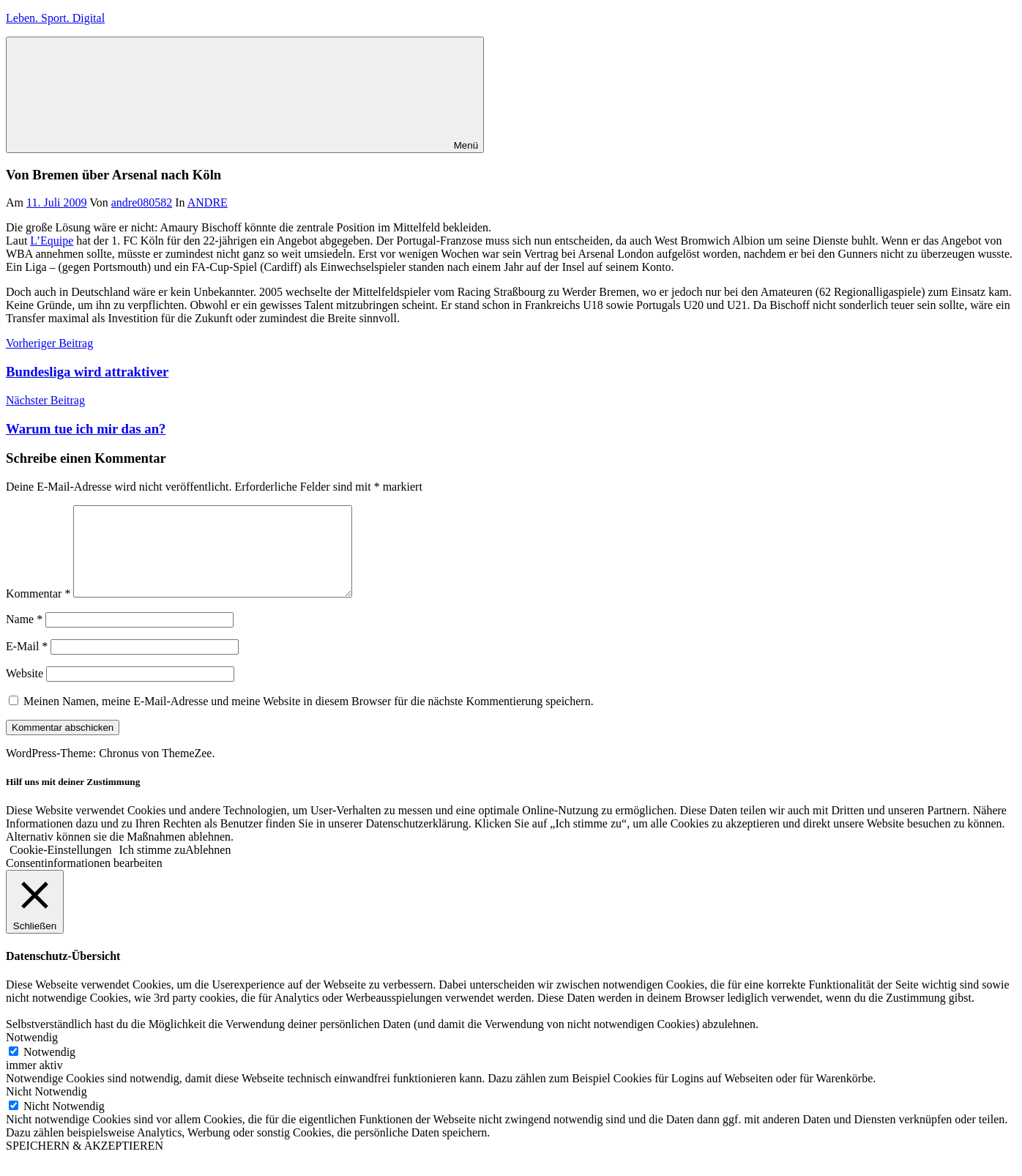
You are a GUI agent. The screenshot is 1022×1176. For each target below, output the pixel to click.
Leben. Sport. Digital (55, 18)
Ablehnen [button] (208, 867)
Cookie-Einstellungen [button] (61, 867)
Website (24, 691)
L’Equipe (51, 240)
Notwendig (49, 1069)
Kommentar (38, 611)
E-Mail (27, 664)
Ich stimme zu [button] (152, 867)
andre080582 (142, 202)
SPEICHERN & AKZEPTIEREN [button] (84, 1163)
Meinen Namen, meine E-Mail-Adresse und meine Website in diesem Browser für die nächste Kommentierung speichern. (308, 718)
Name (24, 636)
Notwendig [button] (32, 1055)
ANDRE (207, 202)
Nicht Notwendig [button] (46, 1109)
